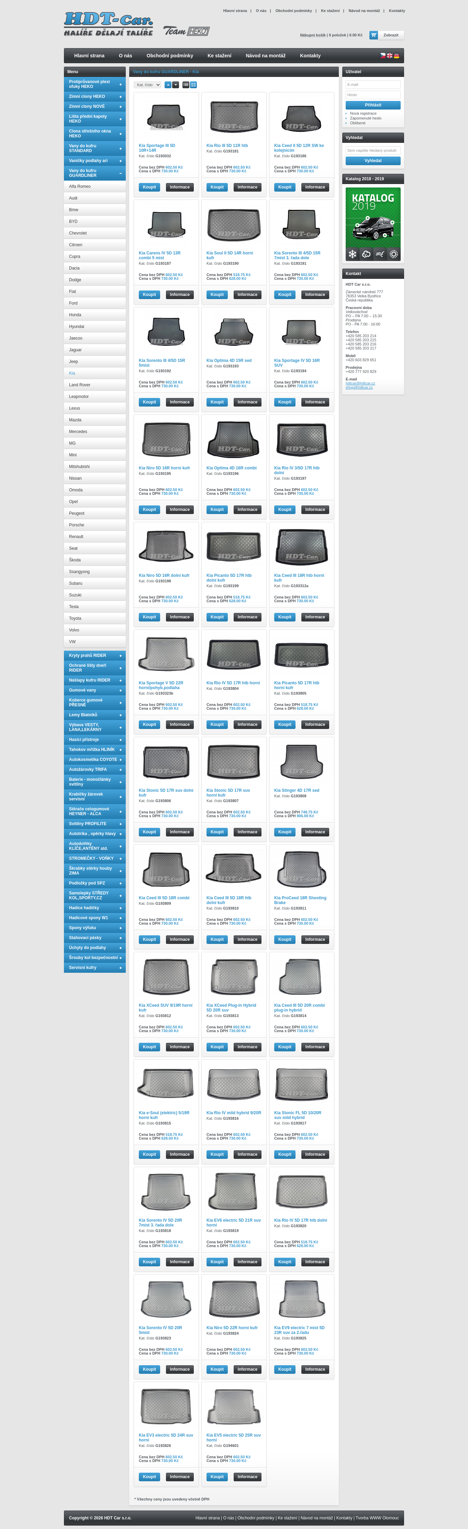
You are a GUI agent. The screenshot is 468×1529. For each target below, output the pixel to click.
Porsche (76, 525)
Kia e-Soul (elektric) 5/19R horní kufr (164, 1115)
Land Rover (79, 385)
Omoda (75, 490)
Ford (73, 303)
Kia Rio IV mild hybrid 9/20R (234, 1112)
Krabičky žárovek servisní (86, 796)
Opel (73, 501)
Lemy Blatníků (83, 714)
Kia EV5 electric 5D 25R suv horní (234, 1437)
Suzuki (75, 595)
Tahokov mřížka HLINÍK (92, 749)
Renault (76, 536)
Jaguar (75, 349)
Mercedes (78, 431)
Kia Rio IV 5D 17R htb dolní (300, 1220)
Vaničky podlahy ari (88, 160)
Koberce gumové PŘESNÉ (85, 702)
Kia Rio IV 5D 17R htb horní (233, 683)
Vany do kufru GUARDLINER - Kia (166, 71)
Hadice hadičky (84, 907)
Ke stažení (219, 55)
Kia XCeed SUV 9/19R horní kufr (165, 1008)
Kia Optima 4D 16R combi (232, 468)
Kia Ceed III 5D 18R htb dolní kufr (229, 900)
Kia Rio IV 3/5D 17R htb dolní (297, 470)
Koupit (149, 187)
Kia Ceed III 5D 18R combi (164, 897)
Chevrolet (78, 233)
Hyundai (76, 326)
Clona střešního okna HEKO (90, 133)
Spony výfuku (82, 927)
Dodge (75, 279)
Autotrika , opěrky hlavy (92, 833)
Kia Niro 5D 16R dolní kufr (164, 575)
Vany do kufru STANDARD (82, 148)
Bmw (73, 209)
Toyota (75, 618)
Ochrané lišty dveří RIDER (87, 668)
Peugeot (77, 513)
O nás (125, 55)
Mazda (75, 420)
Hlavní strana (89, 55)
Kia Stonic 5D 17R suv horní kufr (228, 793)
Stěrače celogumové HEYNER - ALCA (89, 811)
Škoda (75, 560)
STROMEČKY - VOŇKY (91, 858)
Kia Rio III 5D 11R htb (227, 145)
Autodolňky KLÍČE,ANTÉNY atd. (88, 846)
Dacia (74, 268)
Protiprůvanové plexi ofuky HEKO (89, 84)
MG (72, 443)
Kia (72, 373)
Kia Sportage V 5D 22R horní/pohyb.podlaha (161, 685)
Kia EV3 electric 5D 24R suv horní (166, 1437)
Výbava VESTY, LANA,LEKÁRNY (85, 727)
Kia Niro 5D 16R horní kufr (164, 468)
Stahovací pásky (85, 937)
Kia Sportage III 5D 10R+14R (157, 148)
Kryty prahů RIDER (87, 655)
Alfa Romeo (80, 186)
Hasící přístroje (84, 739)
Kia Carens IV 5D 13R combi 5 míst (159, 255)
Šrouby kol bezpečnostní (93, 957)
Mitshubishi (79, 466)
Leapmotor (79, 396)
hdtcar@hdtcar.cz (360, 383)
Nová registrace (363, 113)
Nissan (75, 478)
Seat (73, 548)
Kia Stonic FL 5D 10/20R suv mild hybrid (297, 1115)
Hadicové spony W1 (88, 917)
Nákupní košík (313, 35)
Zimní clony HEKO (87, 96)
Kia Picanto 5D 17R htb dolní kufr (229, 578)
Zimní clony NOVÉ (87, 106)
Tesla (74, 606)
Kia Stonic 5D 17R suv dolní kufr (166, 793)
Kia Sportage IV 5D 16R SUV (297, 363)
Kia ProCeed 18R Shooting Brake (300, 900)
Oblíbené (358, 123)
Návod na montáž (266, 55)
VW (72, 641)
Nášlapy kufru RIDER (89, 680)
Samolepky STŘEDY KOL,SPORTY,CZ (89, 895)
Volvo (74, 630)
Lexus (74, 408)
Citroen (75, 244)
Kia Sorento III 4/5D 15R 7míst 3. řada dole (297, 255)
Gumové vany (82, 690)
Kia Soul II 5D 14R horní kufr (230, 255)
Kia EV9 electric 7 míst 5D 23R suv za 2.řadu (299, 1330)
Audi (73, 198)
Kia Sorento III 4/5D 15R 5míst (162, 363)
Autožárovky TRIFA (88, 769)
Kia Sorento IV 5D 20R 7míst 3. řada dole (160, 1223)
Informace (180, 187)
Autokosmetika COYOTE (93, 759)
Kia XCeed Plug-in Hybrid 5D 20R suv (231, 1008)
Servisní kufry (82, 967)
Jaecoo (75, 338)
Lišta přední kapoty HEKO (88, 119)
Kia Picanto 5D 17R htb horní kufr (296, 685)
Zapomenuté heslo (365, 118)
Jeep (73, 361)
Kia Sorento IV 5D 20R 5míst (160, 1330)
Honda (75, 314)
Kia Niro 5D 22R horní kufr (232, 1327)
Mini (73, 455)
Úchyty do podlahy (87, 947)
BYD (73, 221)
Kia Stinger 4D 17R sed (296, 790)
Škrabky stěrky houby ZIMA (90, 871)
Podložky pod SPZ (87, 883)
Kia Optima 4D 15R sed (229, 360)
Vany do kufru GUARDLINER (83, 173)
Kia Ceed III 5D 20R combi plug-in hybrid (299, 1008)
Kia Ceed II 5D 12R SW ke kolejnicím (299, 148)
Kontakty (310, 55)
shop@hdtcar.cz (359, 387)
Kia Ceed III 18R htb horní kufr (299, 578)
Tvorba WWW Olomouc (377, 1518)
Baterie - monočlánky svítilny (90, 782)
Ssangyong (79, 571)
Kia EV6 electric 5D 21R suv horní (234, 1223)
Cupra (74, 256)
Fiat (72, 291)
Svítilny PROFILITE (88, 823)
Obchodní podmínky (170, 55)
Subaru (75, 583)
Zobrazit (391, 35)
